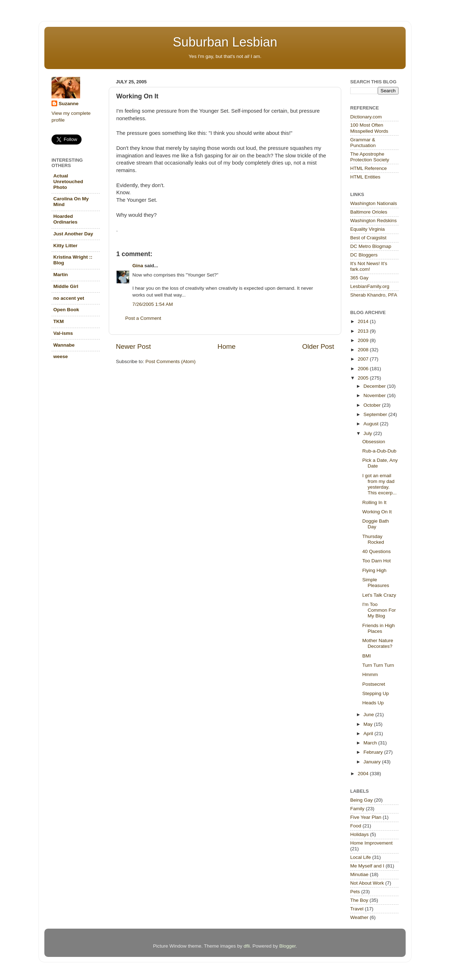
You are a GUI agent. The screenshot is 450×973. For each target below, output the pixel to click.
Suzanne (69, 103)
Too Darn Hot (376, 560)
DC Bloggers (364, 255)
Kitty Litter (65, 245)
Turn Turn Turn (378, 665)
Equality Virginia (367, 229)
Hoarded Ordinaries (65, 219)
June (369, 714)
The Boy (359, 900)
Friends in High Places (378, 628)
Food (355, 825)
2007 (364, 359)
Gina (137, 265)
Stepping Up (375, 693)
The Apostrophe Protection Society (369, 156)
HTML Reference (368, 168)
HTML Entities (365, 177)
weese (60, 356)
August (371, 423)
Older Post (318, 346)
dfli (247, 946)
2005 (364, 378)
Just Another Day (73, 233)
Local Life (360, 857)
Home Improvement (371, 843)
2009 (364, 340)
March (370, 742)
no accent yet (68, 298)
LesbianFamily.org (369, 286)
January (372, 761)
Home (226, 346)
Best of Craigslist (368, 237)
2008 (364, 349)
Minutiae (359, 874)
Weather (359, 917)
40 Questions (376, 551)
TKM (58, 321)
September (375, 414)
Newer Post (133, 346)
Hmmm (370, 674)
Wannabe (64, 345)
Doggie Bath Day (375, 523)
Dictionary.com (366, 116)
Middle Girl (65, 286)
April (369, 733)
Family (357, 808)
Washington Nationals (373, 203)
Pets (355, 891)
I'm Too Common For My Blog (379, 610)
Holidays (359, 834)
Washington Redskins (373, 220)
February (373, 752)
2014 (364, 321)
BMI (366, 656)
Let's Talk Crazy (379, 595)
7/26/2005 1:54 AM (152, 304)
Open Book (66, 309)
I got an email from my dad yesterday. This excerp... (379, 484)
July (368, 433)
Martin (60, 274)
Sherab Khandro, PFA (373, 295)
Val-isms (63, 333)
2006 (364, 368)
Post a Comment (143, 318)
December (375, 386)
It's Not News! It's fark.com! (368, 266)
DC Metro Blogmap (370, 246)
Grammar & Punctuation (363, 142)
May (368, 724)
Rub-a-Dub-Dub (379, 451)
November (375, 395)
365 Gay (359, 277)
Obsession (373, 441)
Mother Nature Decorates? (377, 643)
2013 (364, 331)
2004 (364, 773)
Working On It (377, 511)
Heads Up (373, 702)
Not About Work (367, 883)
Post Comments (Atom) (171, 361)
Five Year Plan (365, 817)
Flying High (374, 570)
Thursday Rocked (373, 539)
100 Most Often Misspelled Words (369, 127)
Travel (356, 908)
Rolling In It (374, 502)
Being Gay (361, 800)
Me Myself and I (367, 866)
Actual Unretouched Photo (68, 181)
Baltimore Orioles (368, 212)
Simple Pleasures (375, 582)
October (372, 405)
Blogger (287, 946)
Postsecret (373, 684)
